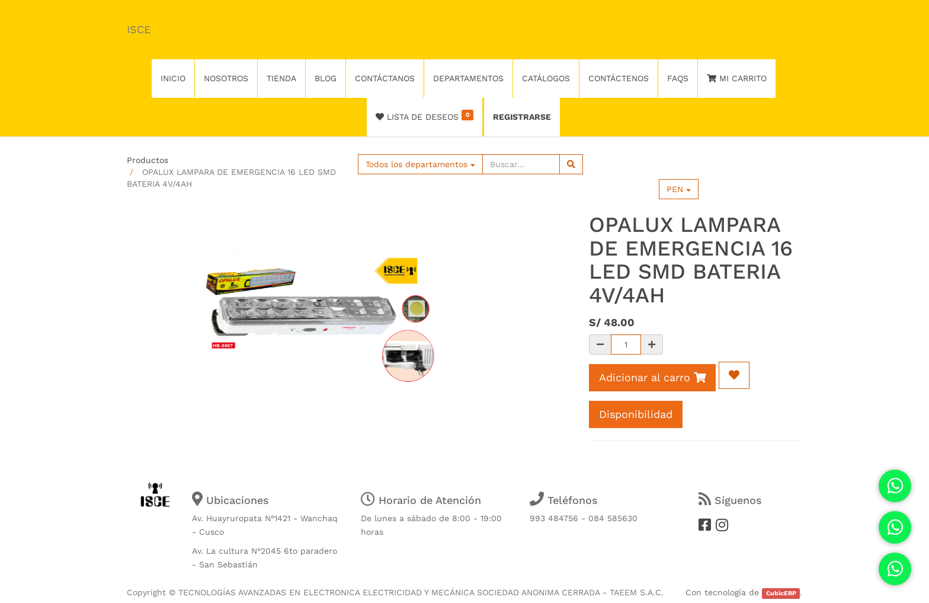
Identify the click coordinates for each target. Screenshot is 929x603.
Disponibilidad (635, 414)
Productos (147, 160)
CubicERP (781, 593)
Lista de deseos (424, 116)
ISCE (138, 29)
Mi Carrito (737, 78)
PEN (679, 189)
